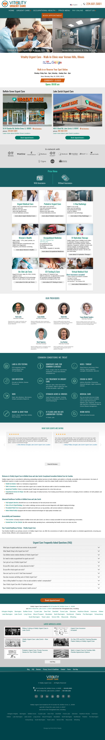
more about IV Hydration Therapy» (79, 254)
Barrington (18, 611)
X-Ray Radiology (79, 204)
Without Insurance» (65, 179)
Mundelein (48, 614)
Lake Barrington (7, 614)
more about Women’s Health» (25, 250)
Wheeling (73, 617)
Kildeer (101, 611)
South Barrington (34, 617)
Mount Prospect (38, 614)
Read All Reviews (52, 464)
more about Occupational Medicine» (53, 251)
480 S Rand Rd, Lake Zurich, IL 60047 (40, 608)
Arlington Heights (7, 611)
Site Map (75, 669)
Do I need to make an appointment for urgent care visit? (18, 558)
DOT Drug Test (44, 241)
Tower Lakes (46, 617)
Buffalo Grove (27, 611)
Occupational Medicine (52, 237)
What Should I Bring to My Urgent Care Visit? (16, 551)
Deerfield (55, 611)
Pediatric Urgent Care (52, 204)
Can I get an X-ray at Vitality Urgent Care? (15, 562)
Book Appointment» (27, 138)
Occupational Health (44, 10)
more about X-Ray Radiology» (80, 216)
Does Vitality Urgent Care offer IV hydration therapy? (18, 584)
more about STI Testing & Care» (52, 282)
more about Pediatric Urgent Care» (52, 216)
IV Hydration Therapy (80, 237)
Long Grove (28, 614)
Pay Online (77, 10)
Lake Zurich (18, 614)
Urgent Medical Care (25, 204)
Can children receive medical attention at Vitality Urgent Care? (20, 555)
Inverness (94, 611)
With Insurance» (40, 179)
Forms (69, 669)
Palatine (78, 614)
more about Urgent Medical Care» (25, 216)
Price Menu (64, 10)
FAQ (33, 669)
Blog (28, 669)
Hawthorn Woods (83, 611)
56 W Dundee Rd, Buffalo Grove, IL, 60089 (62, 606)
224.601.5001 (94, 4)
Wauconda (64, 617)
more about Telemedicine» (80, 284)
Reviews (38, 669)
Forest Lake (64, 611)
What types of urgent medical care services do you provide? (20, 547)
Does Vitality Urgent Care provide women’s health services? (20, 588)
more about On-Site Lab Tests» (25, 282)
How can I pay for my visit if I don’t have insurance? (17, 573)
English (73, 5)
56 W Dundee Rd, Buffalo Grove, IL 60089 (48, 688)
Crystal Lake (38, 611)
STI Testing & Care (52, 271)
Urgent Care (23, 10)
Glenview (73, 611)
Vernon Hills (55, 617)
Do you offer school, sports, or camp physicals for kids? (18, 566)
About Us (90, 10)
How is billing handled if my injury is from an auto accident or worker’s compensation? (27, 581)
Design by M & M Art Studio (52, 728)
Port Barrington (88, 614)
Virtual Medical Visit (80, 271)
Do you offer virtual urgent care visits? (14, 569)
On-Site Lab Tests (25, 271)
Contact (63, 669)
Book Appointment (52, 15)
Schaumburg (99, 614)
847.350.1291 (62, 131)
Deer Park (47, 611)
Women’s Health (25, 237)
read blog (52, 661)
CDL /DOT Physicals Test (47, 240)
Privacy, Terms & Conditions (51, 669)
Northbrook (70, 614)
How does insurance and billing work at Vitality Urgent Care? (20, 577)
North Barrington (59, 614)
